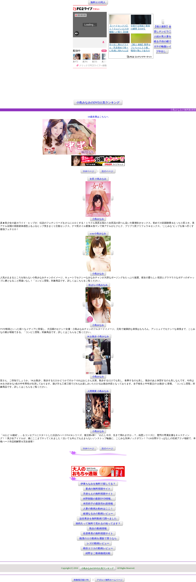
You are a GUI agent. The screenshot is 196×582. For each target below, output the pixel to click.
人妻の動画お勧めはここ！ (98, 508)
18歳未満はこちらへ (98, 116)
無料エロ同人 (98, 2)
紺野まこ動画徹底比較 (98, 553)
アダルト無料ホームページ (109, 579)
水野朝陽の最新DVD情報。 (98, 498)
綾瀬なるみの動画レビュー (98, 513)
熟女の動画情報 (98, 528)
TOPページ (88, 171)
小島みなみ (98, 219)
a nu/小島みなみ (98, 233)
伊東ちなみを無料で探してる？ (98, 483)
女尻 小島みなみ (98, 178)
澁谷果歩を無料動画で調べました (98, 518)
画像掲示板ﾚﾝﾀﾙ (81, 579)
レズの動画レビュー (98, 543)
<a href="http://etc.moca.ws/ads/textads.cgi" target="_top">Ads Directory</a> (125, 149)
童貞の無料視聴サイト (98, 488)
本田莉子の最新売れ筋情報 (98, 503)
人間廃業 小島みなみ (98, 391)
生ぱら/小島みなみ (98, 285)
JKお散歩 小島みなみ (98, 336)
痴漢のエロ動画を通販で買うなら (98, 538)
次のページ (107, 171)
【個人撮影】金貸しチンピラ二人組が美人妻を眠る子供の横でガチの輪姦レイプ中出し (162, 39)
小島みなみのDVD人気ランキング (98, 102)
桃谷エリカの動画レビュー (98, 548)
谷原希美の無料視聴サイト (98, 533)
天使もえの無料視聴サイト (98, 493)
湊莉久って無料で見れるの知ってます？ (98, 523)
